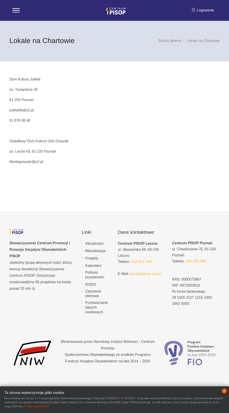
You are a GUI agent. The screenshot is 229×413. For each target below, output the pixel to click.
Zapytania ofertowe (93, 293)
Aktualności (94, 243)
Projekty (91, 258)
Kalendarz (93, 266)
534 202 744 (141, 262)
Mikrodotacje (95, 251)
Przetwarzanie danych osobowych (96, 307)
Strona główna (169, 41)
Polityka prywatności (94, 274)
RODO (90, 284)
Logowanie (202, 10)
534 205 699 (196, 261)
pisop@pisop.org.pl (145, 274)
